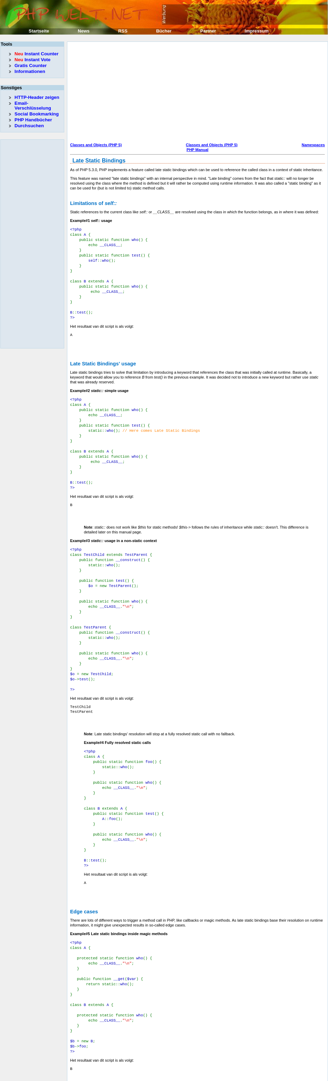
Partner (208, 31)
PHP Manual (197, 150)
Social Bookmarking (37, 114)
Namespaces (313, 145)
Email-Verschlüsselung (33, 106)
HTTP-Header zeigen (37, 97)
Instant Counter (36, 53)
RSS (122, 31)
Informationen (30, 71)
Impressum (257, 31)
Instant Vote (32, 59)
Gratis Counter (31, 65)
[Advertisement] (168, 93)
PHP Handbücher (33, 119)
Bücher (164, 31)
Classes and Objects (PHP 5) (96, 145)
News (83, 31)
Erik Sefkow (220, 1075)
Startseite (39, 31)
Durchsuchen (29, 125)
